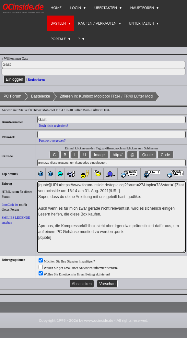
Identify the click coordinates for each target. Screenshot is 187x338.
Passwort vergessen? (52, 140)
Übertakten (105, 8)
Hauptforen (142, 8)
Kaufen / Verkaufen (97, 23)
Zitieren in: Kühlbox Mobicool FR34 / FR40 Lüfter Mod (106, 96)
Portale (58, 39)
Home (56, 8)
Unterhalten (141, 23)
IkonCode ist (10, 204)
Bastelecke (40, 96)
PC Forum (12, 96)
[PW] (93, 71)
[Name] (93, 64)
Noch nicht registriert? (53, 125)
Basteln (58, 23)
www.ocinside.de (98, 320)
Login (75, 8)
